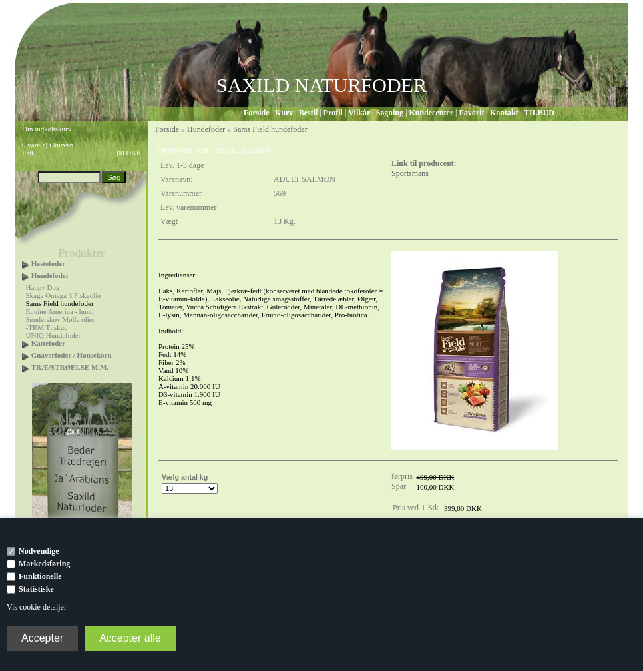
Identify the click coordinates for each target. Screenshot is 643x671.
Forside (257, 112)
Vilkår (359, 112)
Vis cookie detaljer (37, 607)
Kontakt (504, 112)
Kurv (284, 112)
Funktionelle (40, 576)
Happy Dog (43, 287)
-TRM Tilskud (47, 327)
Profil (333, 112)
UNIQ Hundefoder (53, 335)
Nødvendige (39, 551)
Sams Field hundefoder (60, 303)
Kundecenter (431, 112)
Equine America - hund (60, 311)
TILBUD (539, 112)
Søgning (389, 112)
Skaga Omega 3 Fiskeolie (63, 295)
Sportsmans (410, 173)
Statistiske (36, 589)
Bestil (308, 112)
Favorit (471, 112)
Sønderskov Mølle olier (60, 319)
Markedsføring (44, 563)
